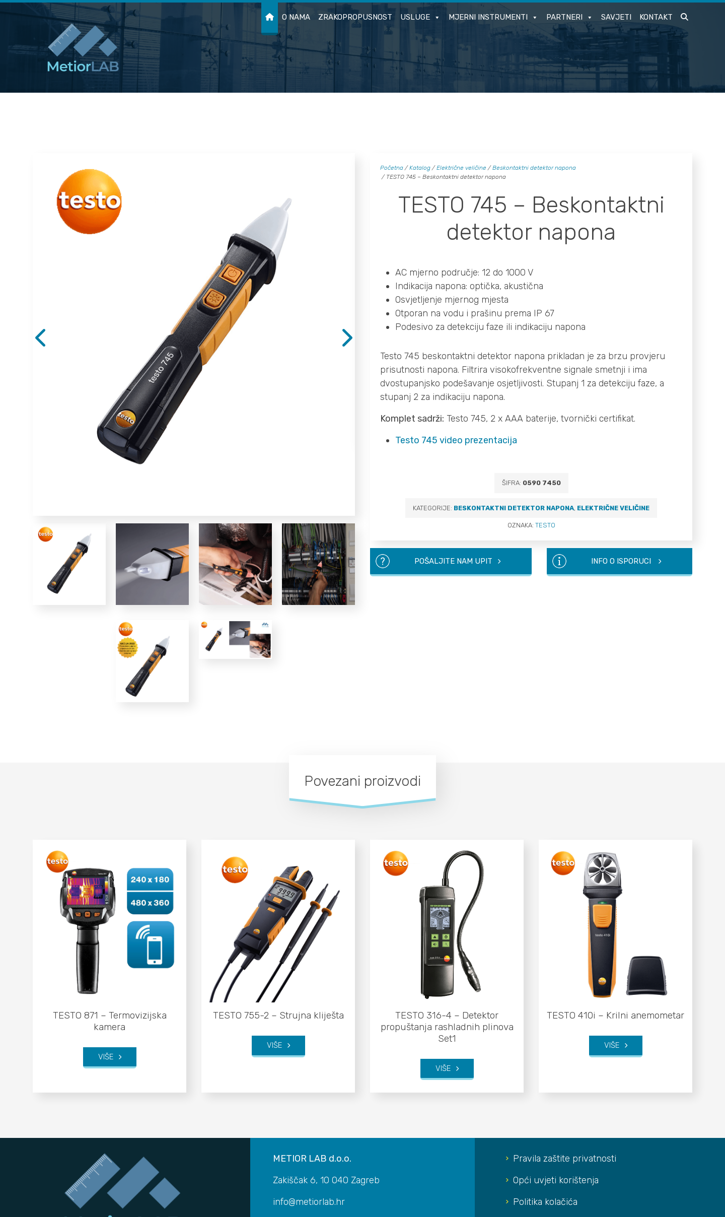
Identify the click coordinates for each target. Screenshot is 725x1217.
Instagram (533, 1058)
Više (105, 893)
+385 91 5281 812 (316, 1058)
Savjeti (616, 17)
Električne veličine (461, 167)
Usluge (420, 18)
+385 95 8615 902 (318, 1080)
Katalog (419, 167)
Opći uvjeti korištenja (556, 1015)
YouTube (530, 1080)
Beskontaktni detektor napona (534, 167)
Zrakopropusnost (355, 17)
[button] (684, 19)
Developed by (663, 1203)
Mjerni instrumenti (493, 18)
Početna (391, 167)
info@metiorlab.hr (309, 1036)
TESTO (545, 525)
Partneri (569, 18)
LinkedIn (530, 1101)
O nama (296, 17)
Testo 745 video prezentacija (456, 440)
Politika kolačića (545, 1036)
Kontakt (656, 17)
